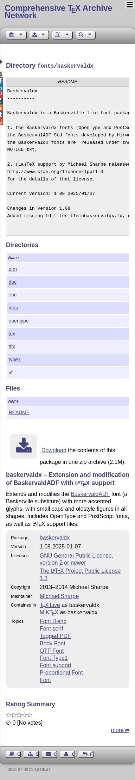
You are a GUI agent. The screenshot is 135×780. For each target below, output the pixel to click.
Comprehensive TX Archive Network (58, 12)
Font (45, 679)
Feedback (92, 753)
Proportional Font (61, 672)
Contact (55, 753)
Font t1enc (53, 621)
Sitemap (37, 753)
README (19, 411)
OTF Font (52, 650)
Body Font (52, 643)
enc (13, 294)
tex (12, 333)
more (117, 729)
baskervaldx (55, 537)
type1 (15, 359)
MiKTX (49, 612)
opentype (19, 320)
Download (53, 450)
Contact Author (73, 753)
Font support (55, 665)
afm (13, 268)
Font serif (51, 628)
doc (13, 281)
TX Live (50, 604)
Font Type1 (54, 657)
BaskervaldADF (90, 493)
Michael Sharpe (59, 595)
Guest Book (19, 753)
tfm (12, 346)
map (13, 307)
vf (11, 372)
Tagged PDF (55, 635)
